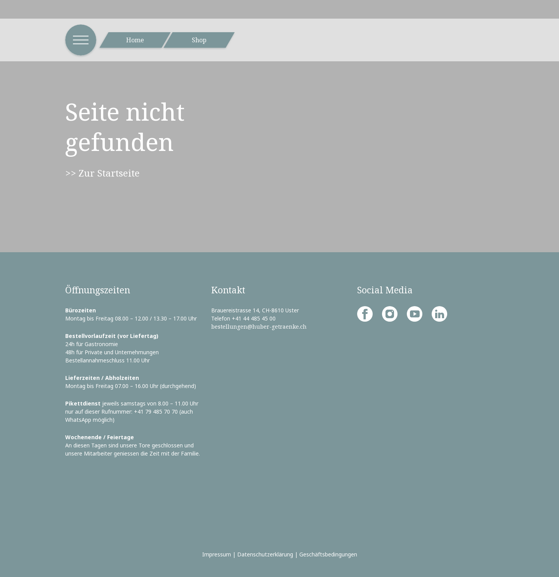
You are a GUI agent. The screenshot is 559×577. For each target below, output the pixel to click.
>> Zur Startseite (102, 172)
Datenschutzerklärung (265, 554)
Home (135, 40)
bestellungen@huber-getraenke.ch (259, 326)
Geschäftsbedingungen (328, 554)
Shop (199, 40)
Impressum (216, 554)
